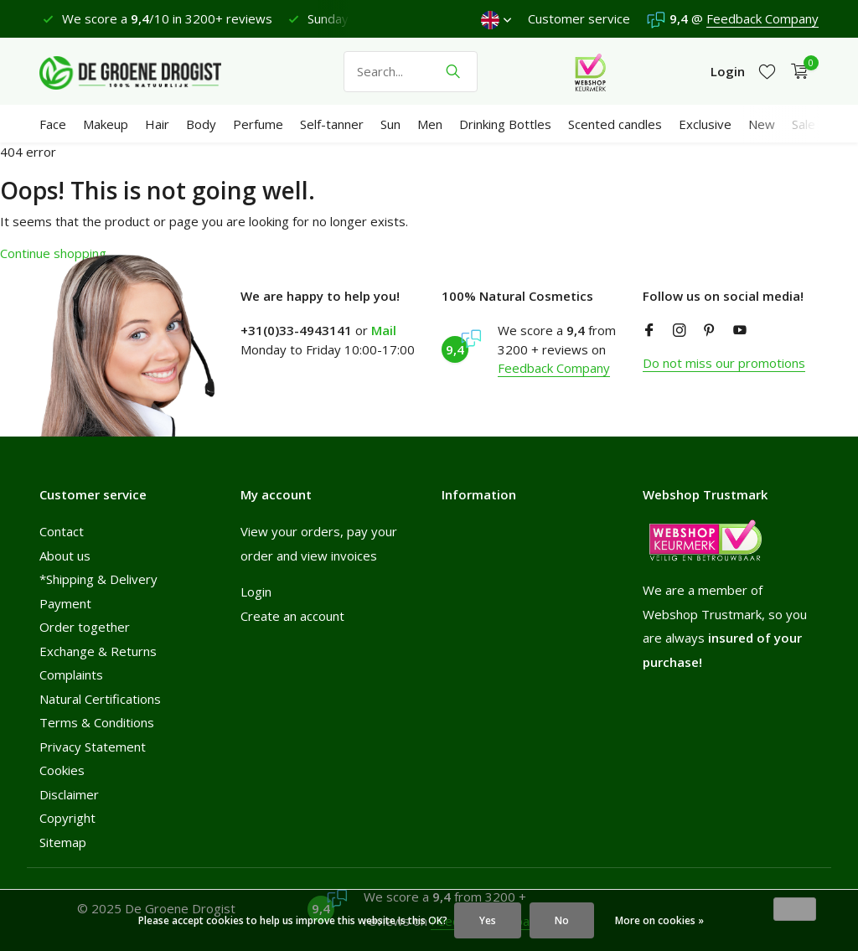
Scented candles (615, 124)
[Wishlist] (767, 71)
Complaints (71, 674)
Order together (84, 626)
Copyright (67, 817)
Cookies (62, 770)
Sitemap (62, 842)
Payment (65, 603)
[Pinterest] (709, 331)
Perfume (258, 124)
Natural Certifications (100, 698)
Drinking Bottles (505, 124)
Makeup (105, 124)
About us (64, 555)
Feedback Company (762, 18)
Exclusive (705, 124)
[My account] (728, 71)
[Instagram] (679, 331)
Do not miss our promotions (724, 362)
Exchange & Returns (98, 651)
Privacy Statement (92, 746)
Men (429, 124)
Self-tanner (332, 124)
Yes (487, 920)
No (562, 920)
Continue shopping (53, 253)
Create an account (292, 615)
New (761, 124)
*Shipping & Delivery (98, 579)
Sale (803, 124)
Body (201, 124)
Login (255, 591)
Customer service (579, 18)
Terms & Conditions (96, 722)
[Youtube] (740, 331)
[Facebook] (649, 331)
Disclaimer (69, 794)
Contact (61, 531)
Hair (157, 124)
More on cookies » (659, 920)
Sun (390, 124)
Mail (383, 330)
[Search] (411, 71)
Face (52, 124)
